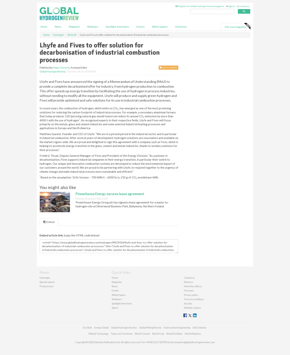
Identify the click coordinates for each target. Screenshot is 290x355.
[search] (212, 11)
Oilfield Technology (98, 333)
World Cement (142, 333)
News (115, 286)
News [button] (58, 26)
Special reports (47, 282)
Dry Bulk (87, 327)
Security (188, 303)
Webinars (92, 26)
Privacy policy (191, 294)
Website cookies (192, 307)
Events (140, 26)
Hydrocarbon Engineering (177, 327)
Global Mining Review (150, 327)
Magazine (74, 26)
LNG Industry (199, 327)
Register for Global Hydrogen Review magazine (200, 6)
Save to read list (168, 67)
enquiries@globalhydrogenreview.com (194, 342)
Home (44, 26)
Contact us (243, 6)
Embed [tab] (49, 221)
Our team (189, 290)
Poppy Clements (61, 67)
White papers (160, 26)
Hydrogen (45, 277)
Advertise (181, 26)
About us (188, 282)
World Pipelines (193, 333)
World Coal (158, 333)
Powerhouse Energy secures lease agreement (110, 194)
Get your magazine (237, 26)
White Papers (119, 294)
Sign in (230, 6)
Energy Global (101, 327)
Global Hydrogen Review (52, 71)
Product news (47, 286)
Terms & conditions (194, 299)
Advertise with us (193, 286)
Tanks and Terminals (121, 333)
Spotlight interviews (117, 26)
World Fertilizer (174, 333)
